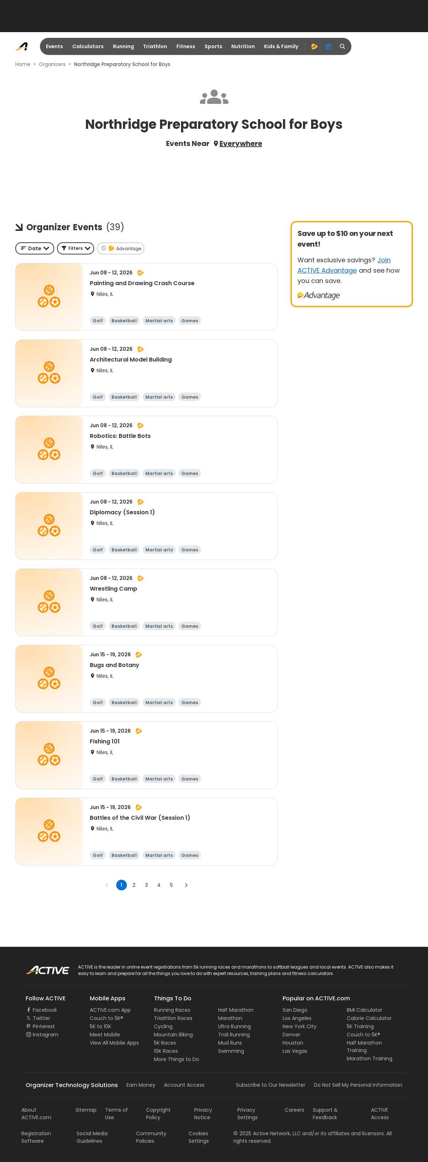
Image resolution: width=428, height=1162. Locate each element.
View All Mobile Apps (114, 1042)
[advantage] (314, 46)
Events (54, 46)
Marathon (230, 1018)
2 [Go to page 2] (134, 885)
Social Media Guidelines (92, 1137)
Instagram (45, 1034)
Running (123, 46)
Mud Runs (230, 1042)
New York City (299, 1026)
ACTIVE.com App (110, 1010)
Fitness (185, 46)
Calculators (88, 46)
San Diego (295, 1010)
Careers (294, 1109)
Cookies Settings (199, 1137)
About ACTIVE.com (36, 1113)
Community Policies (151, 1137)
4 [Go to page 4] (159, 885)
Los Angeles (297, 1018)
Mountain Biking (173, 1034)
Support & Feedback (325, 1113)
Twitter (41, 1018)
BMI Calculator (364, 1010)
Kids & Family (281, 46)
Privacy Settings (247, 1113)
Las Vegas (295, 1051)
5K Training (360, 1026)
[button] (75, 248)
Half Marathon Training (364, 1046)
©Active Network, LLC (267, 1133)
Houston (293, 1042)
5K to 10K (100, 1026)
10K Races (166, 1051)
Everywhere (241, 143)
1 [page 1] (121, 885)
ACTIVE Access (380, 1113)
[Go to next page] (186, 885)
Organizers (52, 64)
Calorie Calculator (369, 1018)
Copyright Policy (158, 1113)
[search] (342, 46)
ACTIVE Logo (41, 967)
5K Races (165, 1042)
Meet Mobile (105, 1034)
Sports (213, 46)
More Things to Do (176, 1059)
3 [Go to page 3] (146, 885)
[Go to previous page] (107, 885)
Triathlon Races (173, 1018)
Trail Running (234, 1034)
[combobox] (34, 248)
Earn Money (141, 1084)
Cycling (163, 1026)
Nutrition (243, 46)
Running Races (172, 1010)
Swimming (231, 1051)
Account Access (184, 1084)
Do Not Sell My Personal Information (358, 1084)
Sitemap (86, 1109)
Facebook (45, 1010)
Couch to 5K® (106, 1018)
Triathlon (155, 46)
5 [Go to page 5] (171, 885)
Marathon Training (369, 1058)
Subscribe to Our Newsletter (270, 1084)
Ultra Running (234, 1026)
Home (22, 64)
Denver (291, 1034)
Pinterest (44, 1026)
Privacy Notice (203, 1113)
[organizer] (328, 46)
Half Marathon (235, 1010)
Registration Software (36, 1137)
